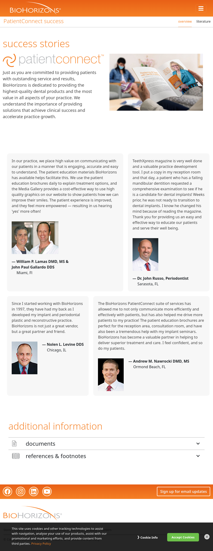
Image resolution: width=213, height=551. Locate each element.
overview (185, 21)
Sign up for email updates (183, 491)
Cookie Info (149, 537)
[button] (106, 444)
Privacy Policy (41, 543)
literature (203, 21)
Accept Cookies (183, 537)
